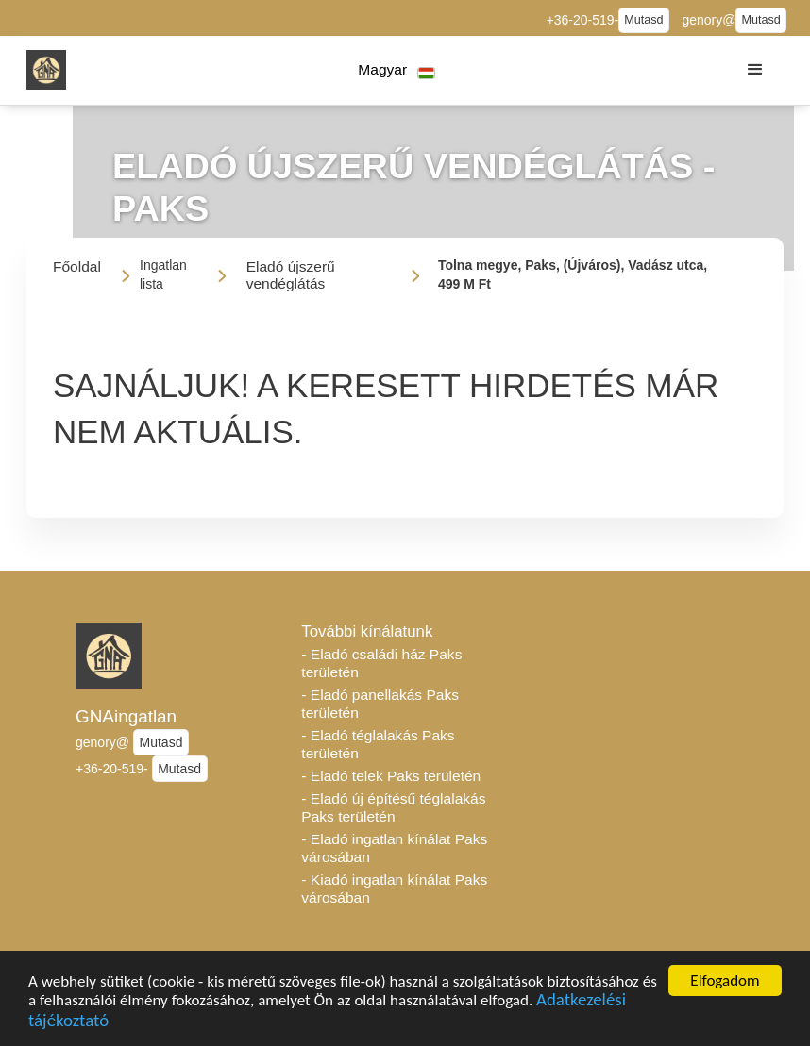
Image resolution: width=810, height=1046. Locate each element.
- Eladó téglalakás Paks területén (377, 744)
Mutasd (643, 19)
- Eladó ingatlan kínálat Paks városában (394, 848)
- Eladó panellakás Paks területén (380, 704)
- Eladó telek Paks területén (391, 776)
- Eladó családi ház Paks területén (381, 663)
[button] (397, 70)
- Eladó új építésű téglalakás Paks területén (393, 807)
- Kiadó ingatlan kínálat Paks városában (394, 888)
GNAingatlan (126, 716)
